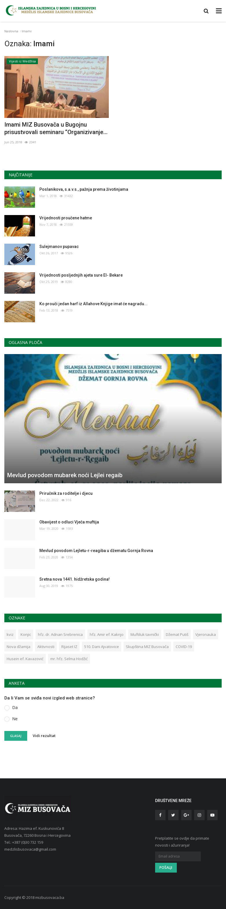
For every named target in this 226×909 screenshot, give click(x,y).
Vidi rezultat (44, 735)
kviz (10, 634)
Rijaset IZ (69, 646)
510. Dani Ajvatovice (101, 646)
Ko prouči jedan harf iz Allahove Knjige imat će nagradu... (93, 303)
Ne (15, 718)
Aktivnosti (45, 646)
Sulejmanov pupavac (59, 246)
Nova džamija (18, 646)
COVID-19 (184, 646)
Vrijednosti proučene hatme (65, 218)
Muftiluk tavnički (145, 634)
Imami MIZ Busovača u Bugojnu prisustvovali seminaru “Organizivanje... (56, 128)
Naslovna (11, 31)
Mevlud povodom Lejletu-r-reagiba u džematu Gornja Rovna (96, 550)
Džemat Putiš (177, 634)
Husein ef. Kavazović (25, 658)
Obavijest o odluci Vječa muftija (69, 522)
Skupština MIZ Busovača (147, 646)
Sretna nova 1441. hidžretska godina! (74, 579)
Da (15, 707)
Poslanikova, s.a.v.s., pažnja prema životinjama (83, 189)
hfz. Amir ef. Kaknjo (107, 634)
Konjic (26, 634)
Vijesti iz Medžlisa (22, 61)
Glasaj (15, 736)
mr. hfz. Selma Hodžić (69, 658)
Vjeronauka (205, 634)
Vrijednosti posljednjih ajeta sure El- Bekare (81, 275)
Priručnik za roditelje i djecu (66, 493)
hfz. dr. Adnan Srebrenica (60, 634)
